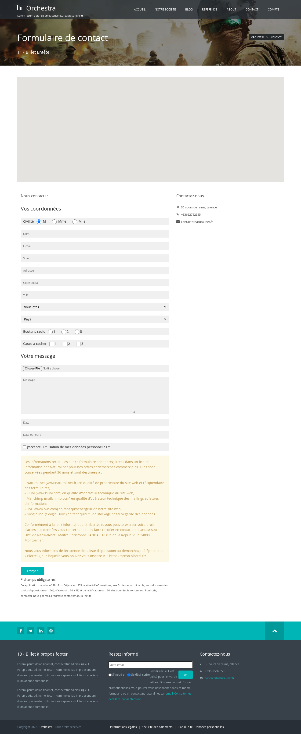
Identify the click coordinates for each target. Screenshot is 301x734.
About (231, 9)
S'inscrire (118, 674)
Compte (273, 9)
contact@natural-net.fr (77, 595)
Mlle (78, 221)
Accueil (139, 9)
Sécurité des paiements (157, 727)
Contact (252, 9)
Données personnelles (209, 727)
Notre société (165, 9)
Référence (209, 9)
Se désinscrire (140, 674)
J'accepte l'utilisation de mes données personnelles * (66, 447)
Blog (189, 9)
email (169, 693)
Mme (58, 221)
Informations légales (123, 727)
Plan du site (185, 727)
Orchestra (36, 8)
